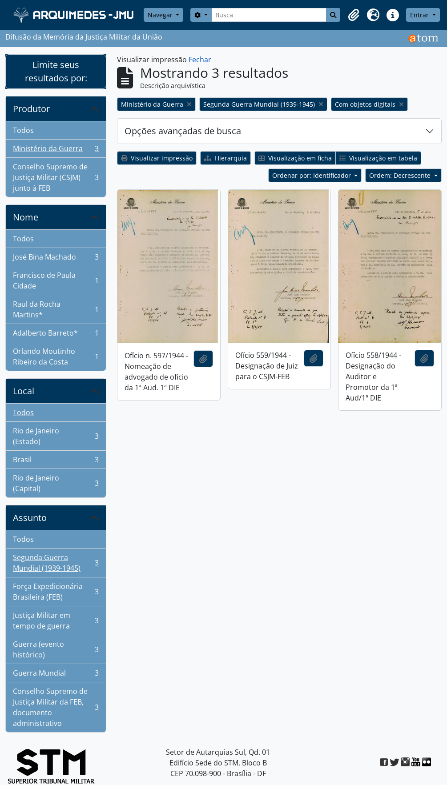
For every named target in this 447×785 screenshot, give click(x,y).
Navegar (161, 15)
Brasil (55, 461)
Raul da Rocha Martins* (55, 309)
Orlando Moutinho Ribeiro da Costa (55, 356)
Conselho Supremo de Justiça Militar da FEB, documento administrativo (55, 707)
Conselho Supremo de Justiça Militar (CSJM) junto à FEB (55, 177)
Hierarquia (225, 158)
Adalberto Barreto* (55, 335)
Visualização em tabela (378, 158)
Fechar (200, 59)
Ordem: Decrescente (400, 175)
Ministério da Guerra (55, 150)
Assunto (30, 518)
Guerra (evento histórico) (55, 649)
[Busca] (269, 15)
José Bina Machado (55, 259)
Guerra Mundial (55, 675)
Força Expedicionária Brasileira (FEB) (55, 591)
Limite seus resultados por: (56, 71)
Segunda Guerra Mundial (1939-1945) (55, 563)
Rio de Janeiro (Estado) (55, 436)
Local (23, 391)
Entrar (420, 15)
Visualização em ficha (295, 158)
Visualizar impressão (157, 158)
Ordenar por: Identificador (312, 175)
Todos (23, 130)
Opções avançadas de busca (183, 131)
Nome (25, 217)
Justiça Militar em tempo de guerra (55, 620)
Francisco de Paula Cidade (55, 280)
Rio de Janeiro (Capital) (55, 483)
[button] (353, 15)
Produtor (31, 109)
